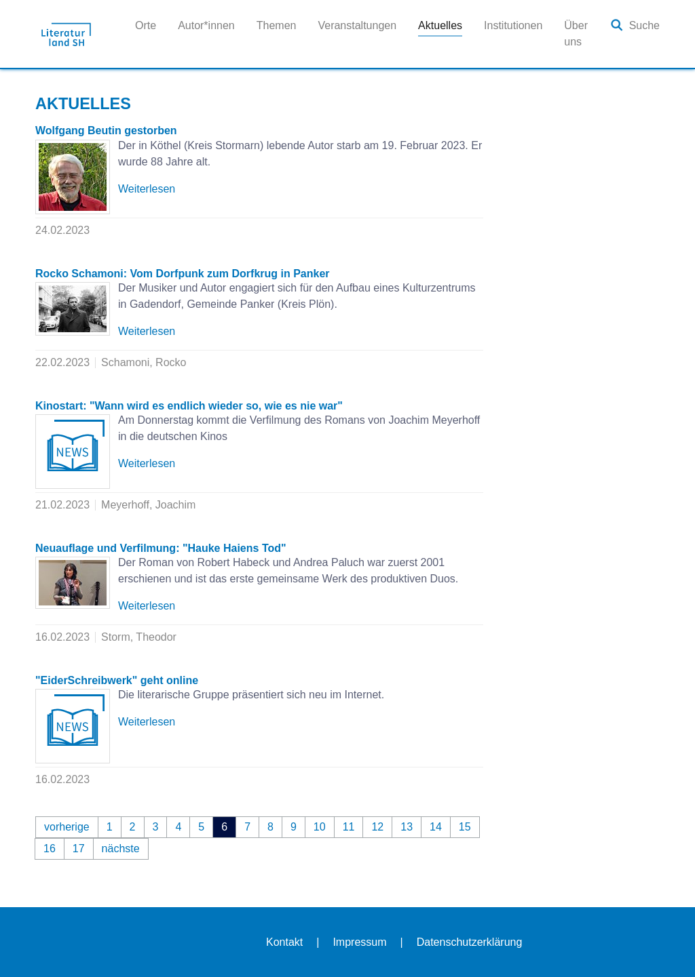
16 (49, 848)
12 (377, 827)
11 (349, 827)
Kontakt (284, 942)
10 (320, 827)
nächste (121, 848)
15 (465, 827)
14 (436, 827)
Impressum (359, 942)
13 (406, 827)
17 (79, 848)
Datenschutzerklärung (470, 942)
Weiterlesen (146, 189)
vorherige (67, 827)
